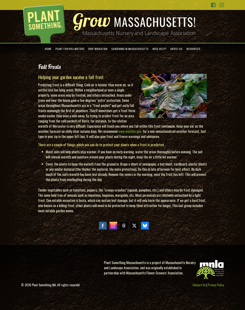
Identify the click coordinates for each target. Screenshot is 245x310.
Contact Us (199, 285)
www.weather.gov (129, 131)
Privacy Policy (216, 285)
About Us (176, 49)
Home (48, 49)
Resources (193, 49)
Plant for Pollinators (70, 49)
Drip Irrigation (97, 49)
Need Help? (159, 49)
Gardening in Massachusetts (130, 49)
